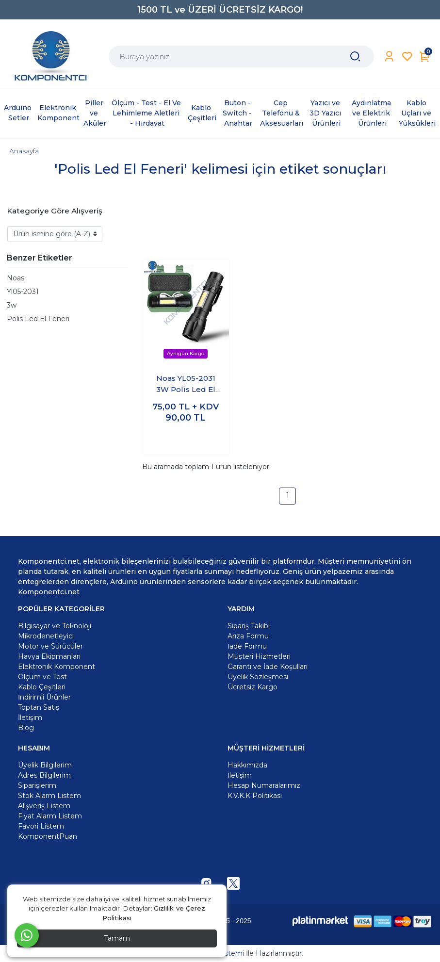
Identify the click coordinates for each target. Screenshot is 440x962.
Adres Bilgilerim (44, 775)
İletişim (240, 775)
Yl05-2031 (23, 291)
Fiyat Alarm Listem (50, 816)
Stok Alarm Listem (49, 795)
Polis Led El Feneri (38, 318)
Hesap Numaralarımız (264, 785)
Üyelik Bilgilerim (45, 765)
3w (11, 305)
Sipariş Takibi (249, 625)
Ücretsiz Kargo (252, 687)
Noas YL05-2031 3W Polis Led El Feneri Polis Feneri (185, 384)
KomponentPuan (47, 836)
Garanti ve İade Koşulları (268, 666)
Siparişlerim (37, 785)
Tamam (117, 938)
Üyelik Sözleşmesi (258, 676)
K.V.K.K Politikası (255, 795)
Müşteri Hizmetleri (259, 656)
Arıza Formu (248, 636)
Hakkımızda (247, 765)
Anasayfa (24, 151)
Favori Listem (41, 826)
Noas (15, 278)
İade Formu (247, 646)
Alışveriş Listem (44, 805)
